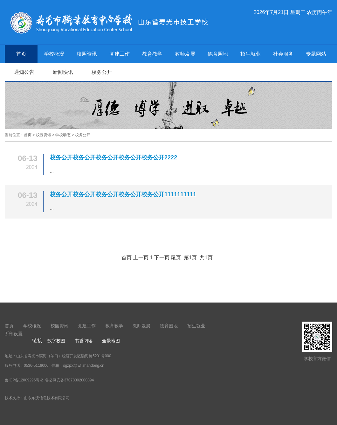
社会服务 (283, 54)
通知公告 (24, 72)
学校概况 (54, 54)
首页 (21, 54)
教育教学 (152, 54)
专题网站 (316, 54)
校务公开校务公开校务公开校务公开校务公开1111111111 (123, 194)
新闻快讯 (63, 72)
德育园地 (218, 54)
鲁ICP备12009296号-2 (24, 380)
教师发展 (185, 54)
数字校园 (56, 340)
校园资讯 (87, 54)
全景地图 (111, 340)
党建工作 (119, 54)
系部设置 (14, 333)
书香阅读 (84, 340)
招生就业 (250, 54)
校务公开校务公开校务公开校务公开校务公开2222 (113, 157)
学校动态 (63, 135)
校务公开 (102, 72)
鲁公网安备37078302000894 (69, 380)
